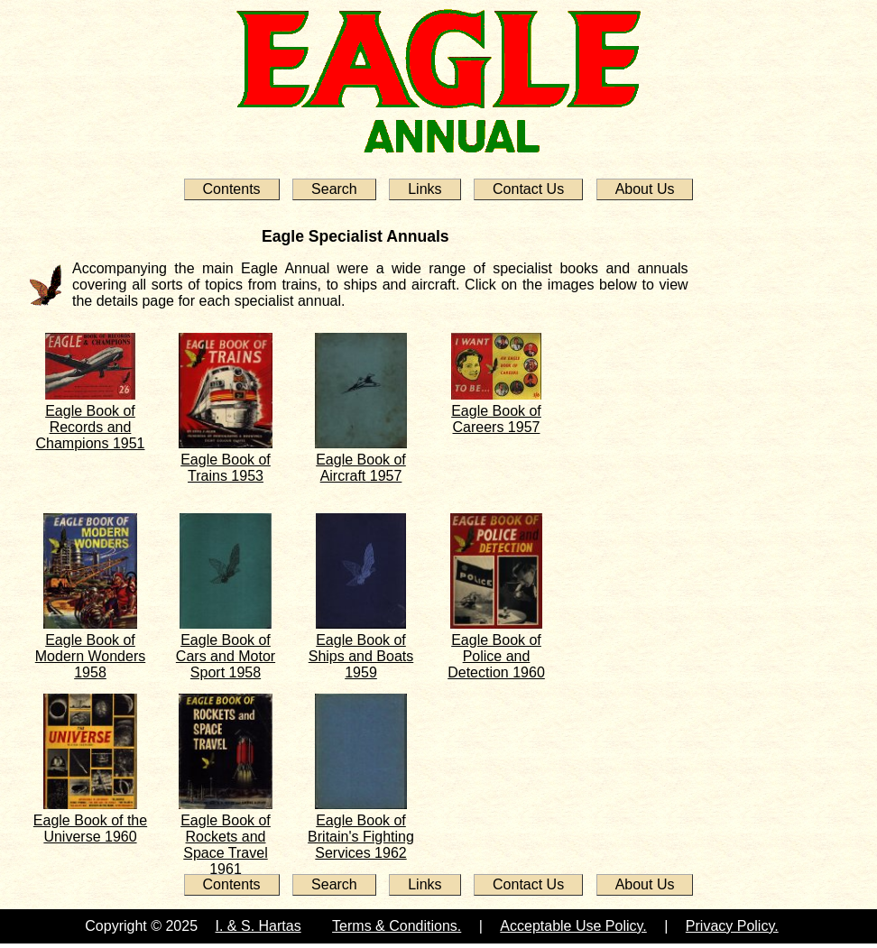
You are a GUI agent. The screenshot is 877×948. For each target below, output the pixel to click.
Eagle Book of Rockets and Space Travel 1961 (225, 845)
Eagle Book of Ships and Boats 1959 (361, 656)
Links (424, 189)
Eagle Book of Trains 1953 (225, 467)
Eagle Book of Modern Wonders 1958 (90, 656)
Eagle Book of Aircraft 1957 (361, 467)
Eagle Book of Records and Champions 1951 (90, 427)
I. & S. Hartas (258, 926)
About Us (645, 189)
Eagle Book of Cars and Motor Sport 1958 (225, 656)
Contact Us (528, 189)
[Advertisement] (760, 488)
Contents (232, 189)
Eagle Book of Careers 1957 (496, 419)
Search (334, 189)
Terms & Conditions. (396, 926)
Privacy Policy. (732, 926)
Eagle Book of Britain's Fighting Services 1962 (361, 837)
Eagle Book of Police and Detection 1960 (496, 656)
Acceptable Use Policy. (573, 926)
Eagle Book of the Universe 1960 (90, 828)
